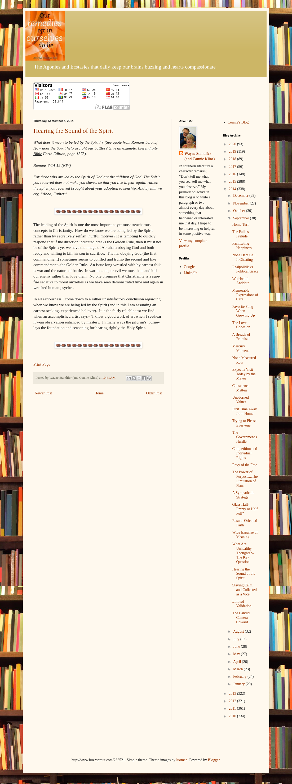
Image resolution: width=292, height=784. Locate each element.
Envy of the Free (244, 465)
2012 (233, 701)
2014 (233, 189)
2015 (233, 182)
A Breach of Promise (241, 337)
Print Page (41, 364)
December (241, 196)
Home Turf (240, 225)
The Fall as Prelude (240, 234)
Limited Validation (241, 603)
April (237, 662)
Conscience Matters (240, 388)
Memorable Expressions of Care (245, 294)
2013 (233, 694)
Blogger (213, 760)
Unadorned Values (240, 399)
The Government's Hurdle (244, 437)
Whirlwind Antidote (240, 281)
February (240, 677)
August (239, 631)
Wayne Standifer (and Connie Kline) (199, 156)
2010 (233, 716)
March (238, 669)
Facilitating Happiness (241, 245)
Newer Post (43, 393)
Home (99, 393)
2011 (233, 708)
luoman (181, 760)
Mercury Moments (241, 348)
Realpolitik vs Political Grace (245, 269)
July (236, 639)
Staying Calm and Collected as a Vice (244, 589)
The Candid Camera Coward (241, 617)
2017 (233, 167)
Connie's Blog (238, 122)
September (241, 218)
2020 (233, 144)
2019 (233, 152)
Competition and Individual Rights (244, 453)
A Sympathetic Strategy (243, 495)
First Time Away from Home (244, 411)
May (237, 654)
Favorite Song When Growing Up (243, 311)
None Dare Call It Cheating (243, 257)
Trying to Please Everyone (244, 423)
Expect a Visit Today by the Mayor (243, 374)
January (239, 684)
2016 (233, 174)
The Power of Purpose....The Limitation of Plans (245, 478)
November (241, 203)
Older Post (154, 393)
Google (189, 267)
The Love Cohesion (241, 325)
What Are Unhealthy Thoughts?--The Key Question (243, 553)
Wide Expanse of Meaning (245, 534)
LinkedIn (190, 273)
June (237, 647)
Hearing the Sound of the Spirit (73, 130)
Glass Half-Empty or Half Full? (245, 508)
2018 (233, 159)
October (239, 211)
